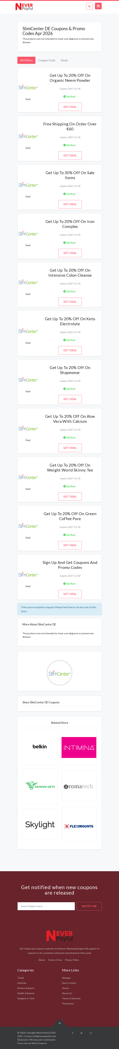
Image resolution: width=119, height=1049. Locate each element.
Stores (65, 988)
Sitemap (66, 977)
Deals (64, 60)
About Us (67, 993)
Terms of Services (71, 998)
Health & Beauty (25, 993)
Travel (20, 977)
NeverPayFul (43, 1032)
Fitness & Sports (26, 988)
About (41, 959)
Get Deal (70, 106)
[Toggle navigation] (98, 6)
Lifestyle (21, 982)
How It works (69, 982)
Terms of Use (55, 959)
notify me (89, 906)
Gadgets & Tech (25, 998)
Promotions (68, 1003)
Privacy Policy (72, 959)
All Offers (26, 60)
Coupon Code (46, 60)
